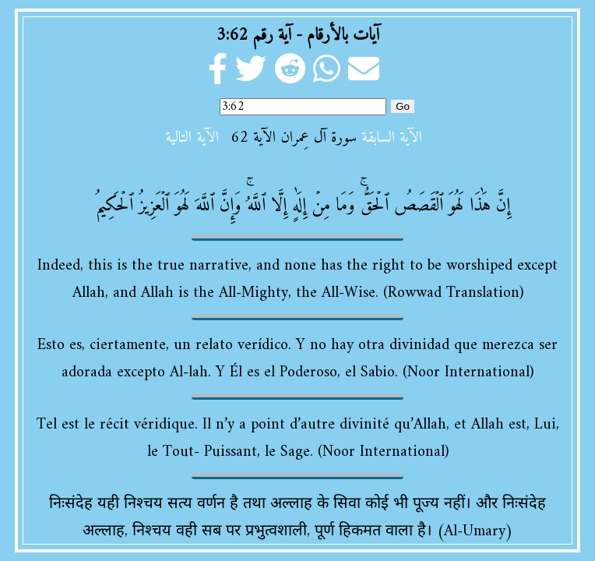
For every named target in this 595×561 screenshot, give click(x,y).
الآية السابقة (391, 138)
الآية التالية (192, 138)
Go (403, 106)
